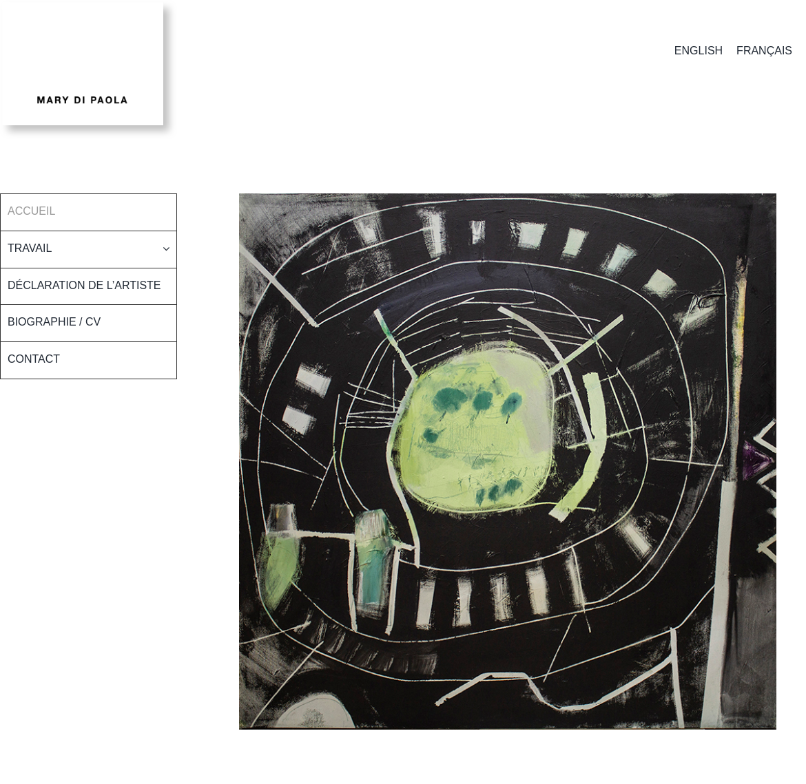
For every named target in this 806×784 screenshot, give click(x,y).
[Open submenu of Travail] (169, 248)
